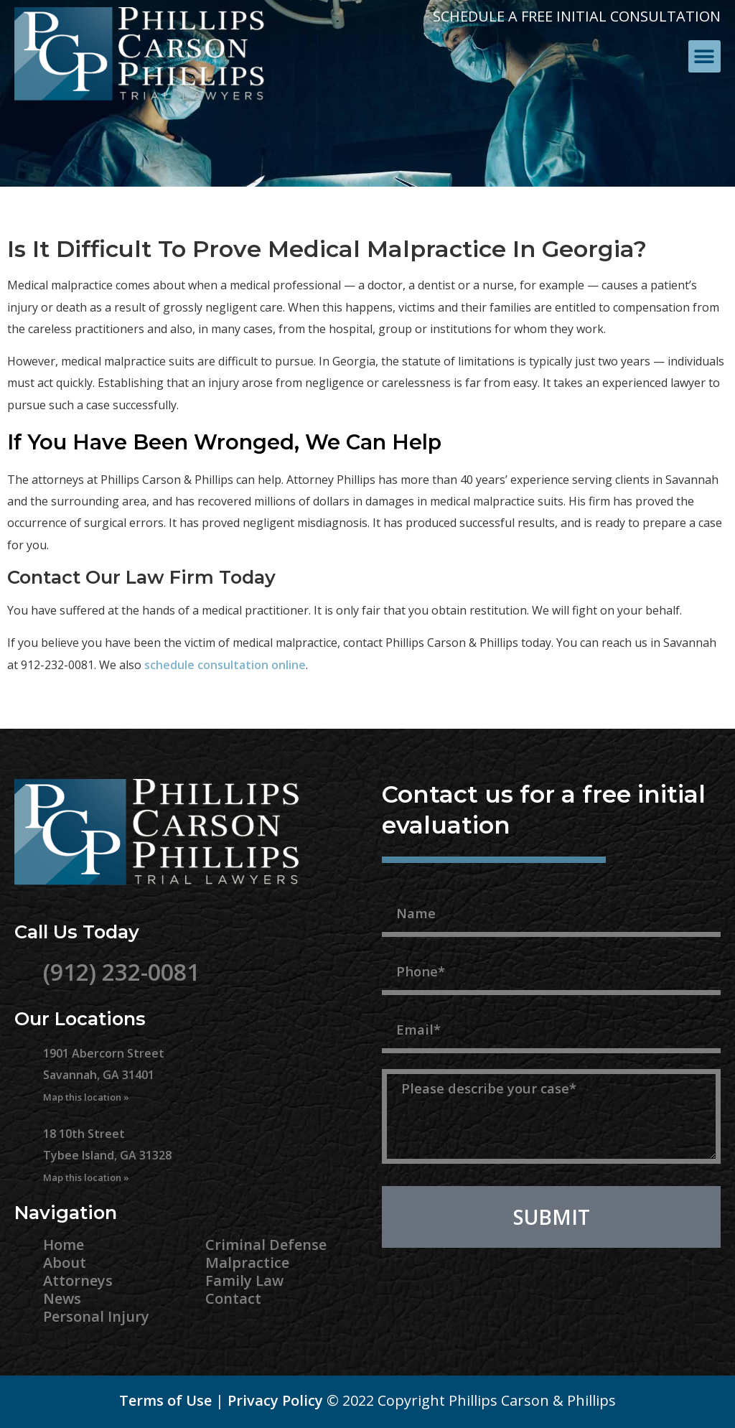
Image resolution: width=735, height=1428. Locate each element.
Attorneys (78, 1280)
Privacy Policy (275, 1400)
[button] (704, 56)
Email (402, 1003)
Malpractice (247, 1262)
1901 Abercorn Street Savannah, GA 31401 (103, 1074)
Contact (233, 1298)
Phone (405, 945)
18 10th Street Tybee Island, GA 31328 (107, 1155)
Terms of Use (165, 1400)
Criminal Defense (266, 1244)
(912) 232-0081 (121, 971)
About (64, 1262)
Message (415, 1061)
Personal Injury (96, 1316)
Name (404, 887)
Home (63, 1244)
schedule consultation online (225, 665)
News (62, 1298)
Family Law (244, 1280)
